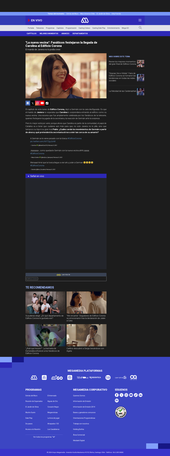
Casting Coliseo (84, 28)
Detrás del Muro (72, 14)
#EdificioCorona (74, 138)
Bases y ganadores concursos (84, 412)
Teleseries (40, 28)
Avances (65, 33)
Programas (50, 28)
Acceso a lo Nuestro (32, 429)
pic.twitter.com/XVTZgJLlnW (43, 141)
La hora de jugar (54, 418)
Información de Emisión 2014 (84, 407)
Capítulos (60, 28)
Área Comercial (79, 435)
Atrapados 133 (53, 424)
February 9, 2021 (52, 145)
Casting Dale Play (98, 28)
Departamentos (80, 33)
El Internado (52, 396)
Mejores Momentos (49, 33)
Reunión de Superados (34, 401)
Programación (71, 28)
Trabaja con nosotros (81, 424)
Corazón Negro (53, 407)
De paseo (29, 424)
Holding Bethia (78, 429)
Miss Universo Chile (87, 14)
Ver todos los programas (44, 437)
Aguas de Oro (53, 401)
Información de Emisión (82, 401)
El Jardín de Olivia (103, 14)
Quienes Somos (79, 396)
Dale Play (28, 418)
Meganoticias (53, 412)
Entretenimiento (113, 28)
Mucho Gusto (30, 412)
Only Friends (116, 14)
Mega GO (125, 28)
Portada (31, 28)
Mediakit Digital (79, 440)
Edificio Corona (32, 279)
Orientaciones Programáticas (84, 418)
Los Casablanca (53, 429)
